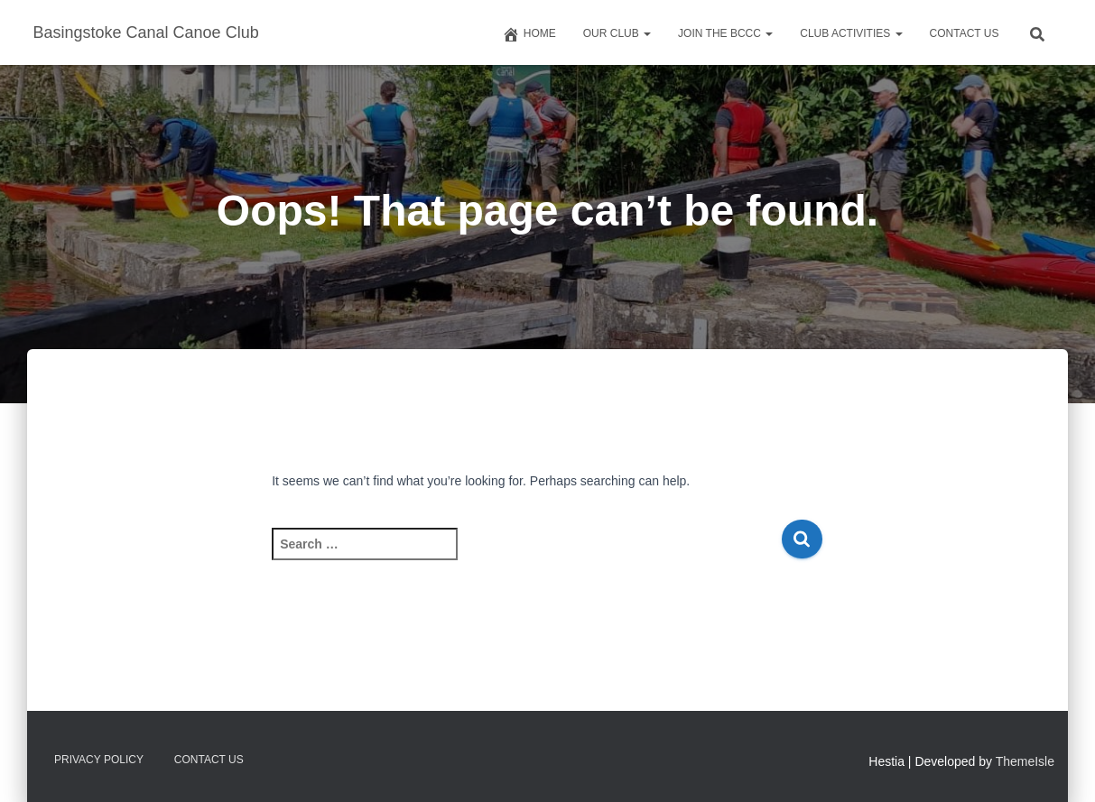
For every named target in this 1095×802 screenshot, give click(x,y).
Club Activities (851, 33)
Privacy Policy (99, 759)
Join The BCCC (725, 33)
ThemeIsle (1025, 761)
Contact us (964, 33)
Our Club (617, 33)
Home (529, 34)
